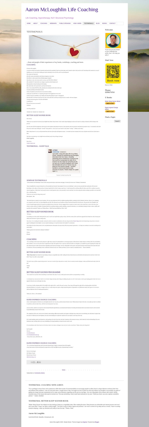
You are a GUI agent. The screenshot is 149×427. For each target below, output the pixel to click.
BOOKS (104, 23)
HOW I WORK (77, 23)
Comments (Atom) (39, 373)
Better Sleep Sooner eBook (112, 101)
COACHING (43, 23)
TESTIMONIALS (88, 23)
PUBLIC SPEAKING (65, 23)
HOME (29, 23)
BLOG (98, 23)
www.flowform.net (31, 332)
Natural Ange (76, 221)
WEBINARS (53, 23)
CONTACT (112, 23)
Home (63, 370)
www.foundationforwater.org (33, 334)
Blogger (97, 422)
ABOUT (35, 23)
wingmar (84, 422)
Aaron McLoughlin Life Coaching (61, 9)
